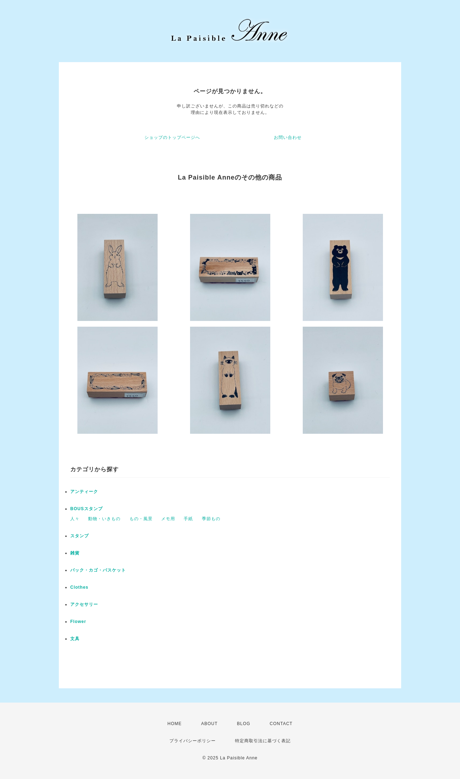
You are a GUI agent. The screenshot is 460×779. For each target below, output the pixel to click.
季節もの (211, 518)
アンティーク (84, 491)
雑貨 (75, 553)
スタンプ (79, 535)
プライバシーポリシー (192, 740)
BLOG (243, 723)
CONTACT (281, 723)
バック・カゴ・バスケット (102, 570)
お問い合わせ (288, 137)
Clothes (79, 587)
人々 (75, 518)
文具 (75, 638)
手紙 (188, 518)
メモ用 (168, 518)
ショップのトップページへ (172, 137)
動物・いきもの (104, 518)
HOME (175, 723)
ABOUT (209, 723)
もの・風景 (141, 518)
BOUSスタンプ (86, 508)
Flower (78, 621)
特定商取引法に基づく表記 (263, 740)
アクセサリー (84, 604)
